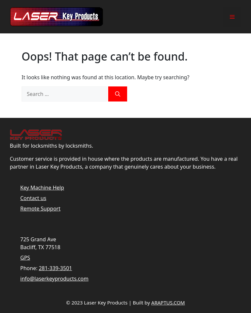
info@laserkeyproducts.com (54, 278)
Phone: (28, 268)
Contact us (33, 198)
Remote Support (40, 208)
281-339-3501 (55, 268)
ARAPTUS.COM (168, 302)
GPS (25, 257)
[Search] (117, 93)
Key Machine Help (42, 187)
